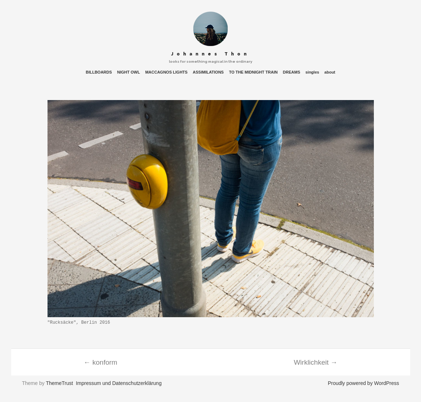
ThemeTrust (59, 383)
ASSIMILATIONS (208, 72)
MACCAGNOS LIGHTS (166, 72)
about (330, 72)
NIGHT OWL (128, 72)
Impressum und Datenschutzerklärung (119, 383)
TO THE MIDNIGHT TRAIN (253, 72)
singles (312, 72)
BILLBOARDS (99, 72)
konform (100, 362)
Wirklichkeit (315, 362)
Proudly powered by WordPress (363, 383)
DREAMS (291, 72)
